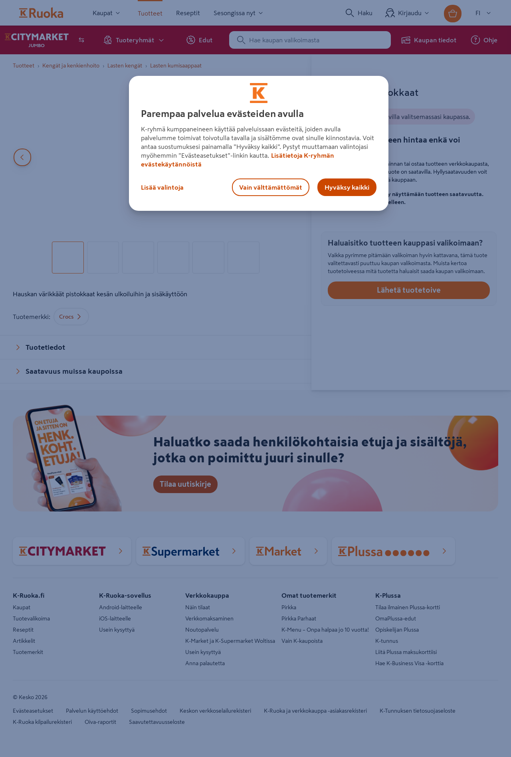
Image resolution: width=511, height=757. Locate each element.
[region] (258, 143)
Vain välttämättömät (270, 187)
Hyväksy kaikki (347, 187)
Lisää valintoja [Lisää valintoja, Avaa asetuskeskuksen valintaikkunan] (162, 187)
